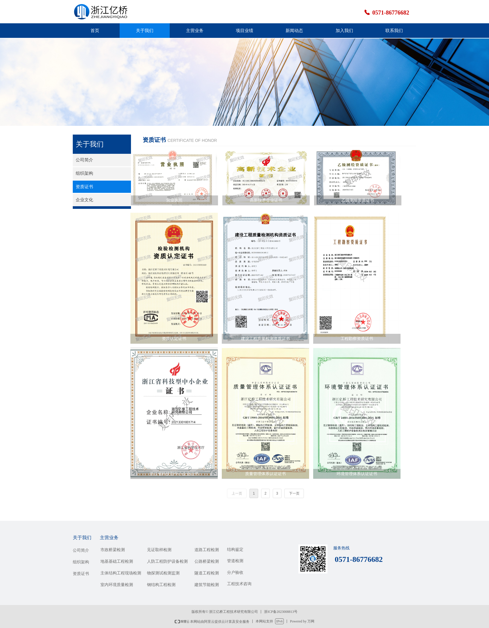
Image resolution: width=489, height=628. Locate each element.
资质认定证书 (174, 338)
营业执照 (174, 200)
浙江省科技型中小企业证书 (174, 474)
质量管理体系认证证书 (265, 474)
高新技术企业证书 (266, 200)
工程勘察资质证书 (357, 338)
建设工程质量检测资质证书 (265, 338)
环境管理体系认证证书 (356, 474)
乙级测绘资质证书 (357, 200)
